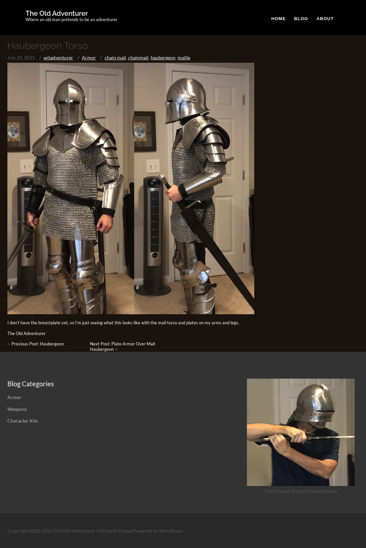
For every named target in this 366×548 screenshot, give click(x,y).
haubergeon (163, 57)
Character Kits (22, 421)
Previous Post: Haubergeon (37, 343)
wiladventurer (58, 57)
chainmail (138, 57)
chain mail (115, 57)
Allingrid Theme (116, 531)
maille (183, 57)
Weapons (17, 409)
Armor (89, 57)
